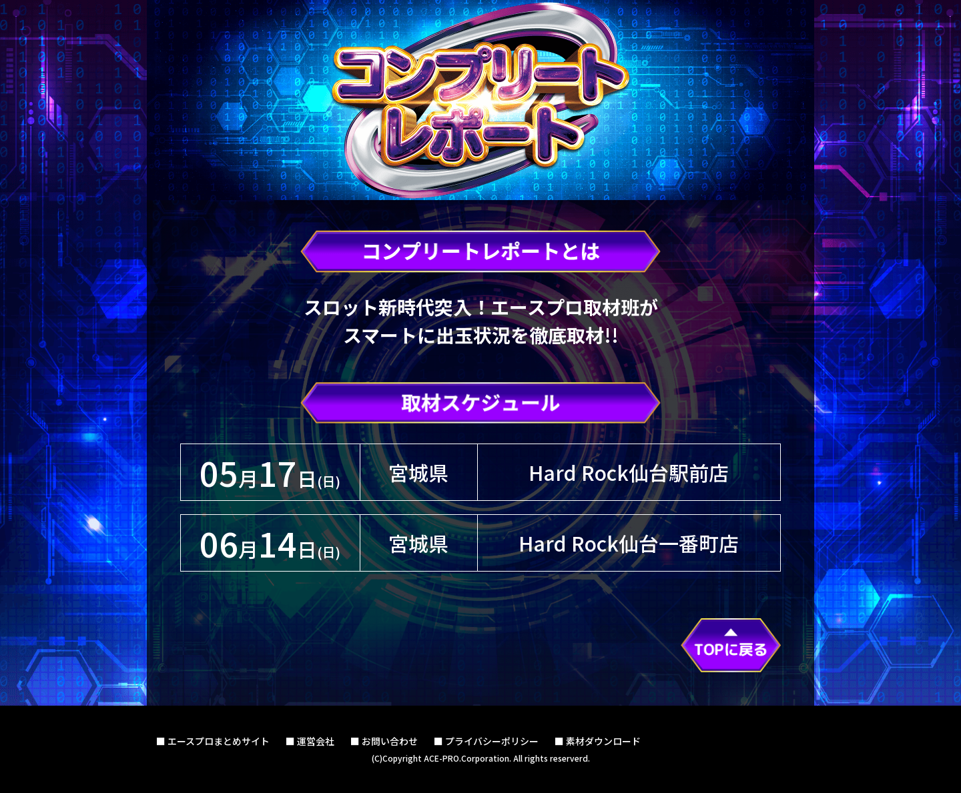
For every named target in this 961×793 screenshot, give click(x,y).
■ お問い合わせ (384, 741)
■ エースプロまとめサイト (213, 741)
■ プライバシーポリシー (486, 741)
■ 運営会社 (310, 741)
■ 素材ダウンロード (598, 741)
